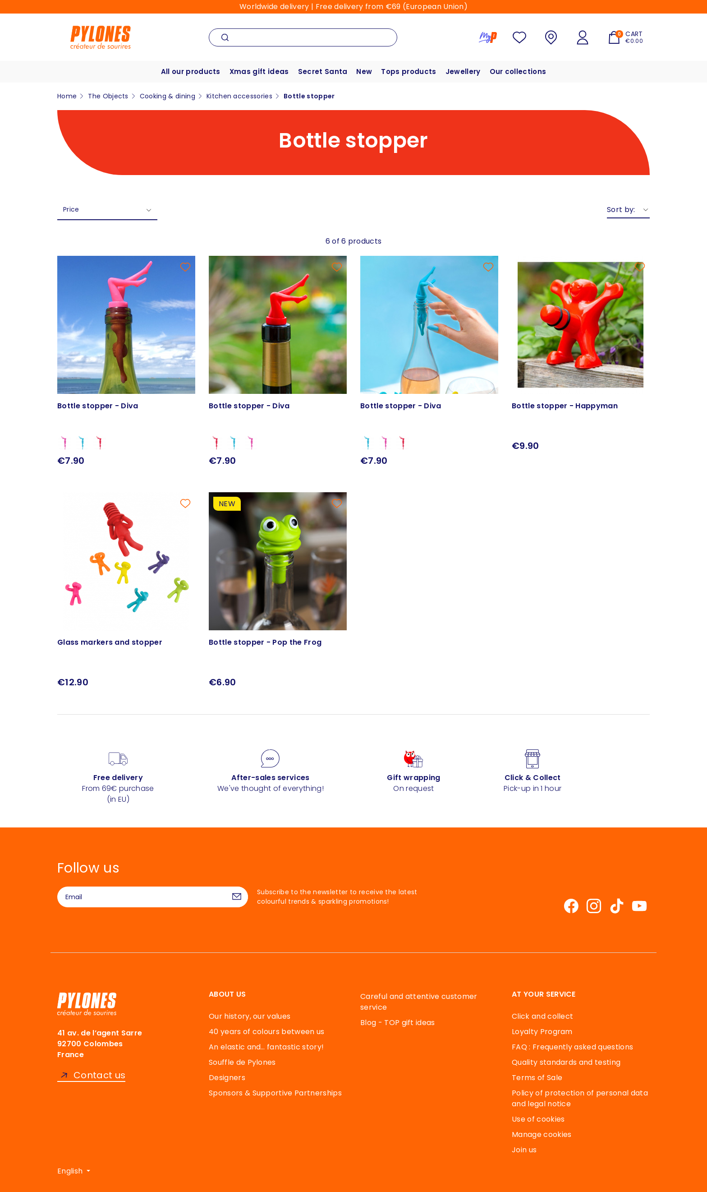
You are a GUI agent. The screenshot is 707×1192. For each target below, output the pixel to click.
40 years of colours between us (267, 1031)
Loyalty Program (542, 1031)
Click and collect (542, 1016)
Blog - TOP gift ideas (397, 1022)
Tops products (408, 71)
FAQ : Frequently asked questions (572, 1047)
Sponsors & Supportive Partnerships (275, 1093)
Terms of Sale (537, 1077)
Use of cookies (538, 1119)
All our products (190, 71)
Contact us (99, 1075)
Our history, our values (249, 1016)
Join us (524, 1150)
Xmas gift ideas (259, 71)
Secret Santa (323, 71)
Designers (227, 1077)
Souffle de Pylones (242, 1062)
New (364, 71)
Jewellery (463, 71)
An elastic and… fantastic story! (266, 1047)
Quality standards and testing (566, 1062)
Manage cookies (541, 1134)
